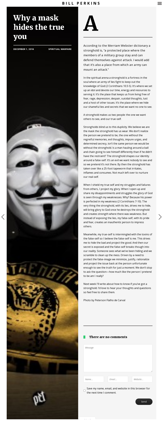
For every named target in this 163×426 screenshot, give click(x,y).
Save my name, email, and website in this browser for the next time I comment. (118, 390)
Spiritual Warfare (59, 49)
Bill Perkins (81, 3)
